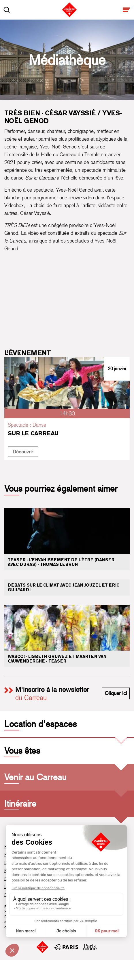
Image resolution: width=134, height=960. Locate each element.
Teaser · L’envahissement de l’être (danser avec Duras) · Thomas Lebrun (61, 562)
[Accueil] (42, 947)
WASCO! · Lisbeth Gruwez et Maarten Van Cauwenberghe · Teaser (57, 658)
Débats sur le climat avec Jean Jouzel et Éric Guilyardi (63, 587)
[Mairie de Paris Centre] (75, 947)
